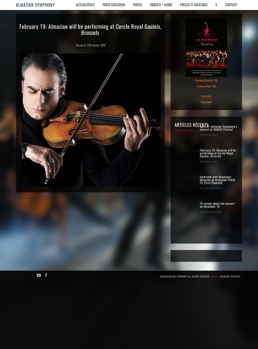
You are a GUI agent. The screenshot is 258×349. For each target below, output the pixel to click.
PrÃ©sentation (113, 4)
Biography (206, 96)
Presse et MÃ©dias (194, 4)
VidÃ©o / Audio (161, 4)
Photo (137, 4)
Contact (231, 4)
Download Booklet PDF (206, 80)
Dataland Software (230, 276)
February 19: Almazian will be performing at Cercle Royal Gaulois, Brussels (218, 153)
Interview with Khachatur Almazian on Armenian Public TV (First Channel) (217, 180)
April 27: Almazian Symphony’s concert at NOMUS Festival (218, 128)
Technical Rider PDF (206, 86)
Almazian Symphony (35, 5)
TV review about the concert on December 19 (217, 205)
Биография (206, 102)
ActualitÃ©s (85, 4)
